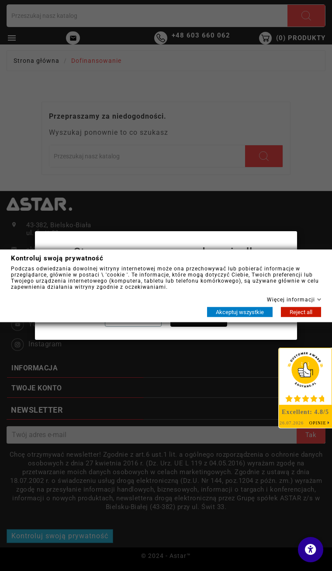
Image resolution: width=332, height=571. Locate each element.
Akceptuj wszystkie (240, 311)
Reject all (301, 311)
